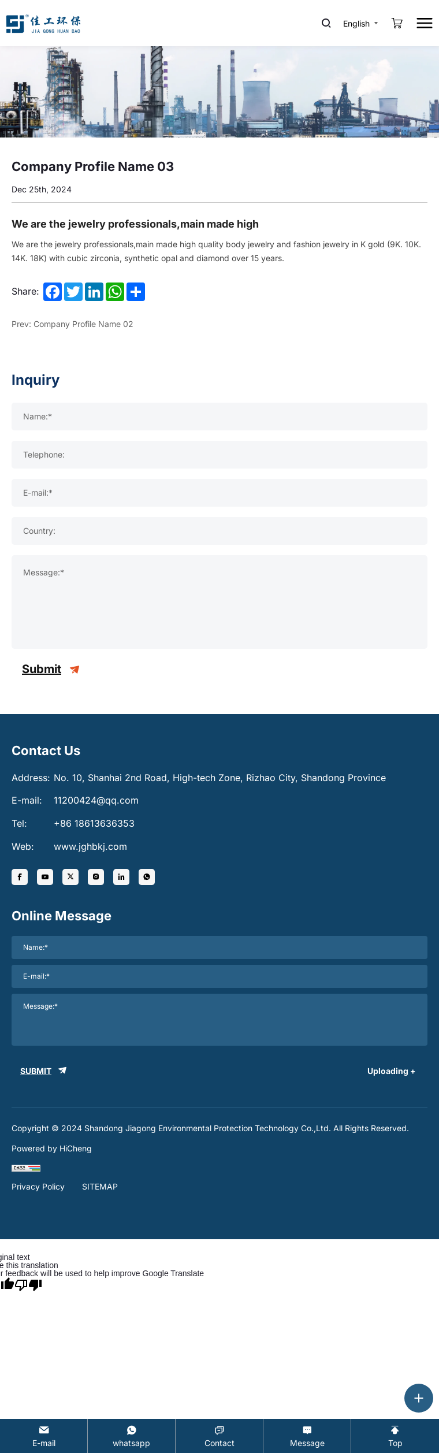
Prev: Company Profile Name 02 (72, 324)
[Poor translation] (28, 1284)
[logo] (43, 23)
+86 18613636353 (94, 823)
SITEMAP (100, 1186)
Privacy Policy (38, 1186)
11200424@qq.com (96, 800)
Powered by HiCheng (52, 1148)
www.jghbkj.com (90, 846)
